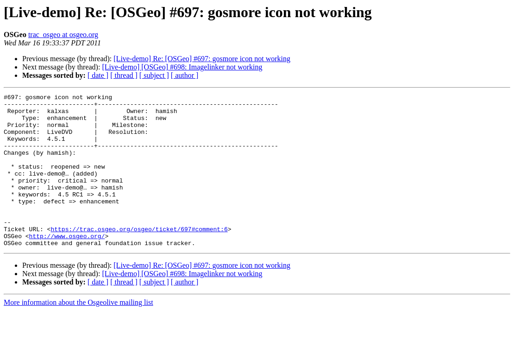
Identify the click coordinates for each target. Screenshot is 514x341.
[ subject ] (154, 75)
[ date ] (98, 75)
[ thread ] (124, 75)
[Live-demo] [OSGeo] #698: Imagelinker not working (182, 67)
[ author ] (185, 75)
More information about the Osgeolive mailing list (78, 333)
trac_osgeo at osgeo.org (63, 34)
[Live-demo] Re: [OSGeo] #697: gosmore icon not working (201, 59)
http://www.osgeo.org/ (67, 265)
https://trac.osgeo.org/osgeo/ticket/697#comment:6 (138, 257)
